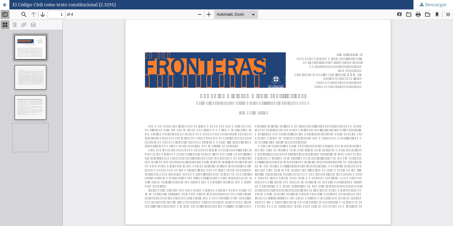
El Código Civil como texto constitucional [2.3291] (64, 5)
